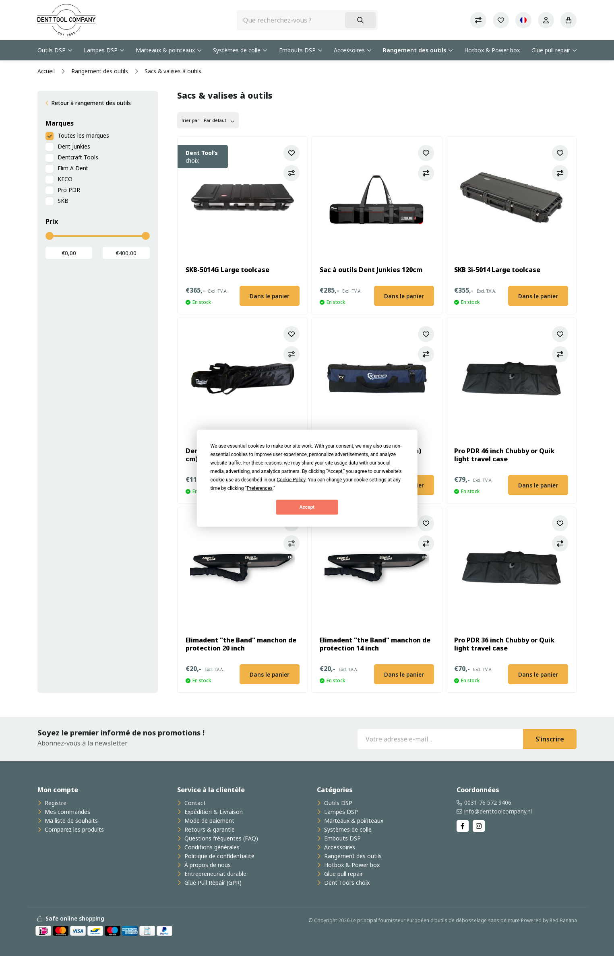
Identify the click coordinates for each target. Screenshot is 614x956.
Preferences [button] (260, 488)
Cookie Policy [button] (291, 479)
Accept (307, 507)
